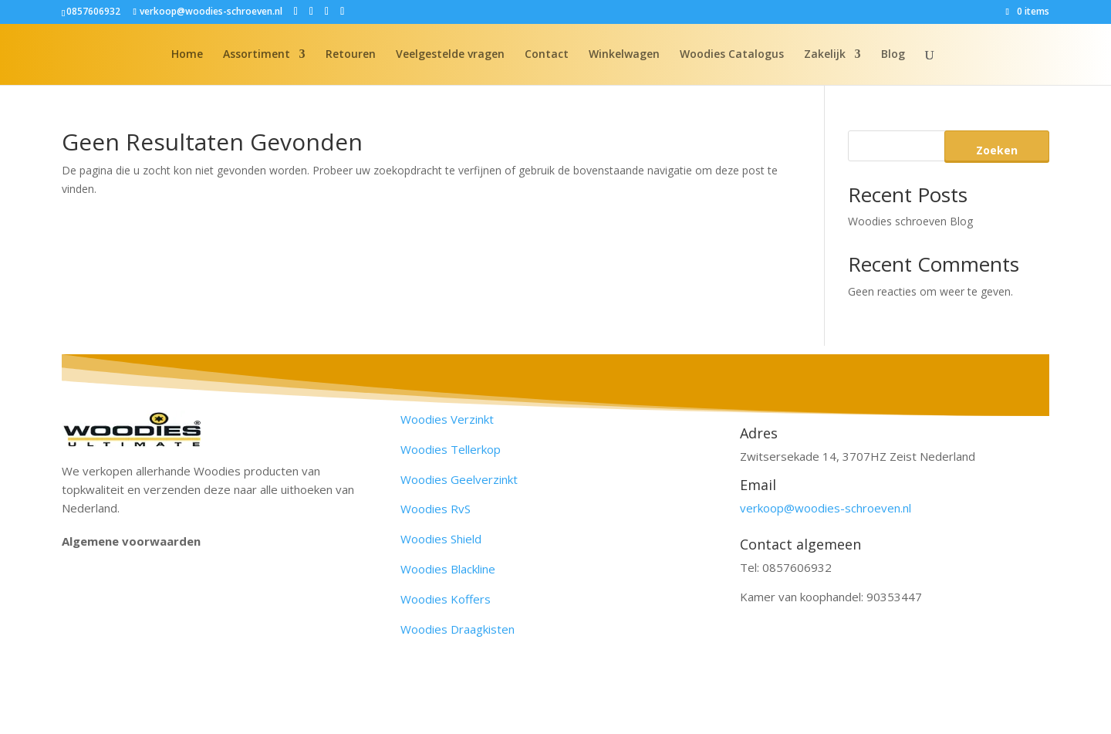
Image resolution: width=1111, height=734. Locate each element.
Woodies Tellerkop (450, 449)
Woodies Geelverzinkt (459, 479)
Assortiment (256, 55)
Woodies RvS (435, 508)
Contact (547, 55)
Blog (893, 55)
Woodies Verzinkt (447, 419)
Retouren (351, 55)
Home (187, 55)
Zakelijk (825, 55)
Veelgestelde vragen (450, 55)
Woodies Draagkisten (457, 629)
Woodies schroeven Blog (910, 221)
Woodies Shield (440, 538)
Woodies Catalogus (732, 55)
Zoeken (997, 150)
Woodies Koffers (445, 599)
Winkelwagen (624, 55)
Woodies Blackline (447, 569)
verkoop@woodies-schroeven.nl (825, 508)
